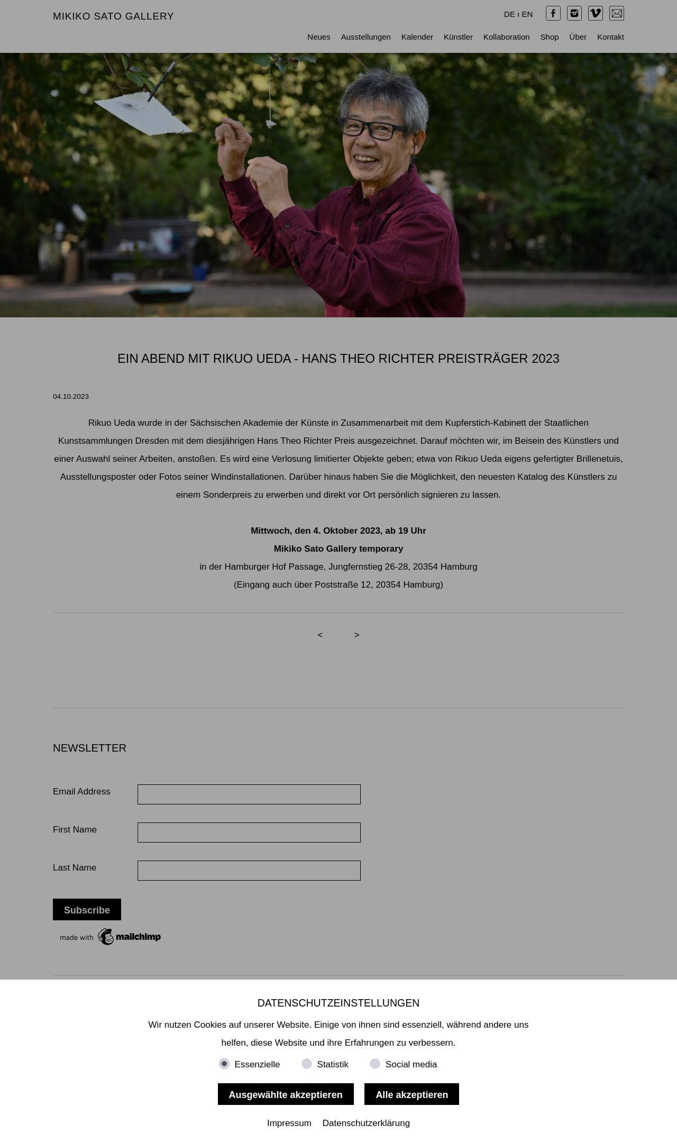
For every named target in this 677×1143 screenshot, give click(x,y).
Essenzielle (257, 1064)
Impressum (289, 1123)
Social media (411, 1064)
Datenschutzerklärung (366, 1123)
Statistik (333, 1064)
